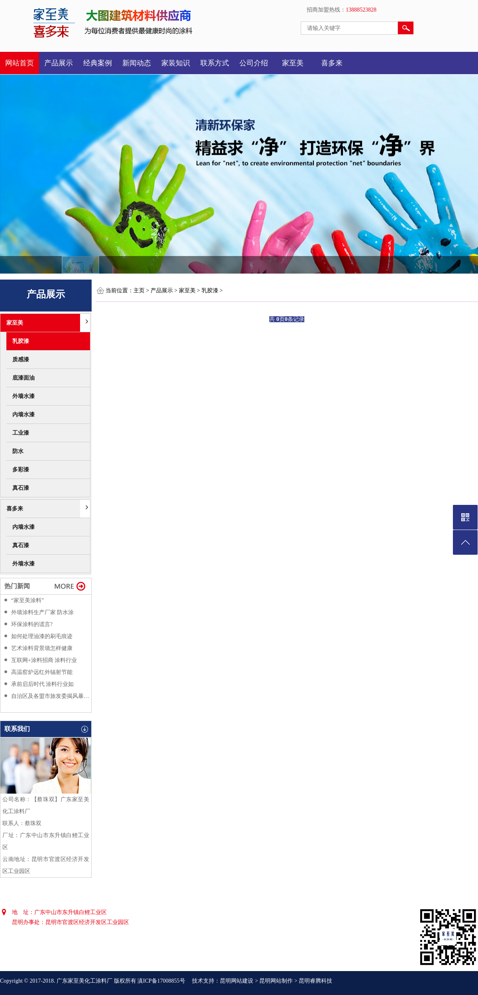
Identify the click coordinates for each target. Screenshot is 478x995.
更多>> (70, 585)
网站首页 (19, 63)
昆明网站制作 (276, 981)
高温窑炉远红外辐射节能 (41, 672)
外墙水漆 (23, 396)
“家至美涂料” (27, 600)
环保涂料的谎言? (32, 624)
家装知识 (175, 63)
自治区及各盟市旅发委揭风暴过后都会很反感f (50, 696)
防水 (18, 451)
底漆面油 (23, 378)
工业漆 (20, 433)
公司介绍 (253, 63)
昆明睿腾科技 (315, 981)
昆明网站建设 (236, 981)
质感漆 (20, 360)
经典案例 (97, 63)
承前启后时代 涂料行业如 (42, 684)
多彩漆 (20, 470)
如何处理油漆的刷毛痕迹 (41, 636)
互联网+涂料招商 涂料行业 (44, 660)
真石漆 (20, 488)
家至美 (293, 63)
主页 (139, 291)
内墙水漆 (23, 415)
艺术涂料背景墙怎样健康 (41, 648)
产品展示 (58, 63)
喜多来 (332, 63)
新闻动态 (136, 63)
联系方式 (214, 63)
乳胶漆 (20, 341)
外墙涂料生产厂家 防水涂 (42, 612)
